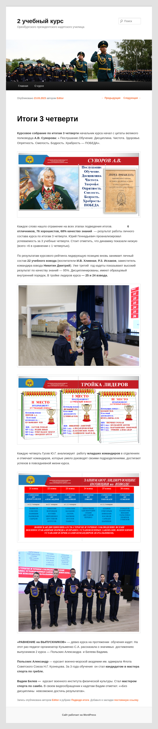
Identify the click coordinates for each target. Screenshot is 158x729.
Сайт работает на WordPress (79, 715)
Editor (60, 98)
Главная (23, 85)
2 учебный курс (40, 21)
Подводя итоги (80, 700)
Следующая (132, 98)
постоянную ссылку (126, 700)
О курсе (39, 85)
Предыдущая (111, 98)
